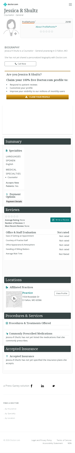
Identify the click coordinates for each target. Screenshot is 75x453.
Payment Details (14, 201)
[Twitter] (53, 386)
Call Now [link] (20, 63)
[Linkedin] (42, 386)
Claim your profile (37, 97)
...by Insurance (9, 409)
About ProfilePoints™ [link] (46, 26)
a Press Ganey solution (16, 385)
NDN (70, 443)
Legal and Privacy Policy (42, 440)
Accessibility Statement (53, 443)
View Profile (61, 293)
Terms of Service (64, 440)
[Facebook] (31, 386)
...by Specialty (9, 413)
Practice (27, 293)
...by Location (9, 418)
